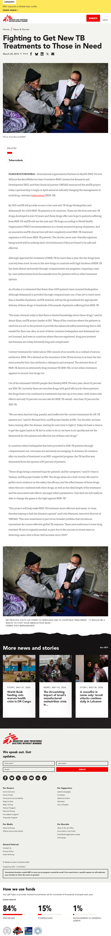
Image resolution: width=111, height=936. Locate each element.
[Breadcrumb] (55, 29)
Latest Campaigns (64, 792)
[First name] (29, 763)
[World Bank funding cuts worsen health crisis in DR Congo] (19, 686)
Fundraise (61, 795)
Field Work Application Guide (68, 834)
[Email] (29, 769)
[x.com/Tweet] (18, 778)
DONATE (93, 18)
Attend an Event (63, 798)
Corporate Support (10, 817)
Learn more (9, 9)
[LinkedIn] (37, 778)
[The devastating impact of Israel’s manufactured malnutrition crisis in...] (55, 686)
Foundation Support (10, 814)
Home (6, 29)
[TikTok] (44, 778)
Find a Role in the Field (66, 831)
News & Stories (21, 29)
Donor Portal (8, 795)
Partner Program (9, 808)
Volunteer (61, 801)
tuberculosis (38, 195)
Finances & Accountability (13, 798)
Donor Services (9, 792)
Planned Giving (9, 811)
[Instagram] (24, 778)
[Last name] (82, 763)
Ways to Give (8, 801)
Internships (61, 838)
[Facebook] (5, 778)
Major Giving (8, 804)
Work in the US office (65, 828)
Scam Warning (8, 854)
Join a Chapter (63, 804)
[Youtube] (31, 778)
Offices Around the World (13, 831)
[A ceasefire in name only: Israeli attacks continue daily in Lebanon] (92, 686)
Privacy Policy (8, 851)
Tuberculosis (16, 160)
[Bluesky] (11, 778)
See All (103, 647)
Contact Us (7, 848)
